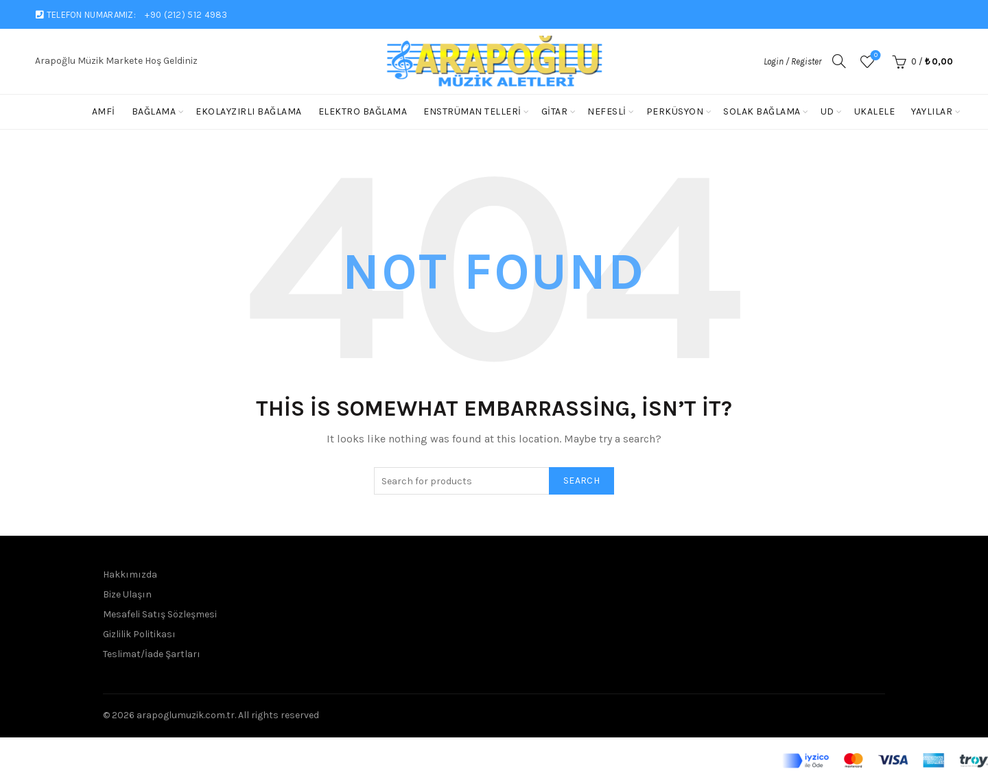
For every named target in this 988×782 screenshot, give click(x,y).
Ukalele (874, 111)
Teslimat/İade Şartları (151, 654)
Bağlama (154, 111)
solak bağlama (762, 111)
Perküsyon (675, 111)
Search (581, 480)
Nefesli (606, 111)
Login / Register (792, 61)
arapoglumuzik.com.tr (186, 715)
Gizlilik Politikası (139, 634)
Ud (827, 111)
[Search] (839, 61)
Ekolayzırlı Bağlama (249, 111)
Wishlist (874, 55)
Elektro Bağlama (363, 111)
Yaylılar (931, 111)
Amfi (103, 111)
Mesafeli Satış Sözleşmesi (160, 614)
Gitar (554, 111)
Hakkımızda (130, 574)
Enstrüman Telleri (472, 111)
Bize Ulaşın (127, 594)
